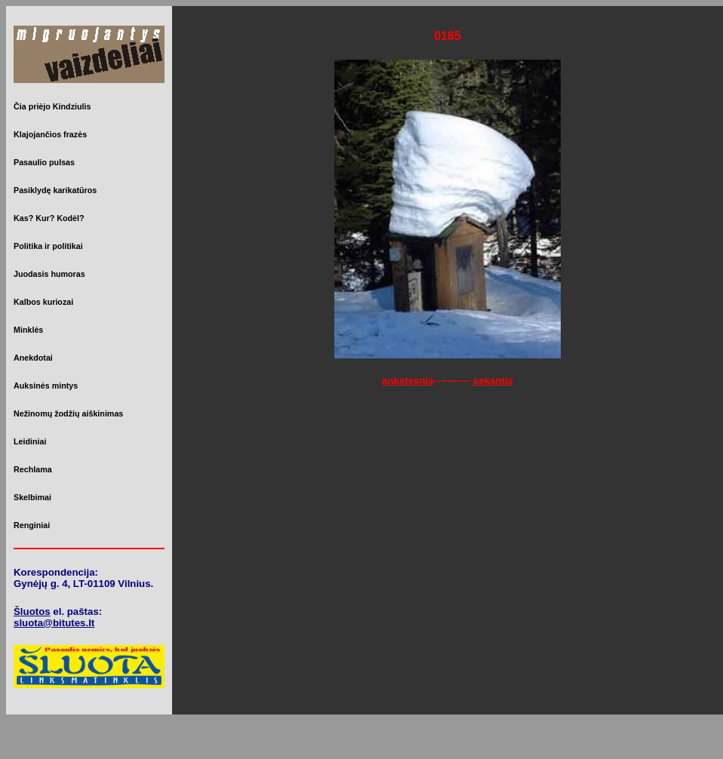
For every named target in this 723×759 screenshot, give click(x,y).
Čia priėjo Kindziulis (52, 106)
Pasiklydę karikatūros (55, 190)
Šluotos (32, 611)
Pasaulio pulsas (44, 162)
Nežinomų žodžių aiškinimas (68, 413)
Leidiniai (30, 441)
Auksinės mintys (46, 385)
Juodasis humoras (49, 273)
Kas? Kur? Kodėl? (49, 218)
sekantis (493, 380)
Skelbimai (32, 497)
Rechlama (33, 469)
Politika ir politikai (48, 245)
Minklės (28, 329)
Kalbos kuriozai (43, 301)
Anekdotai (33, 357)
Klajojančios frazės (50, 134)
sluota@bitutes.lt (54, 622)
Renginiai (32, 525)
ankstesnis (408, 380)
